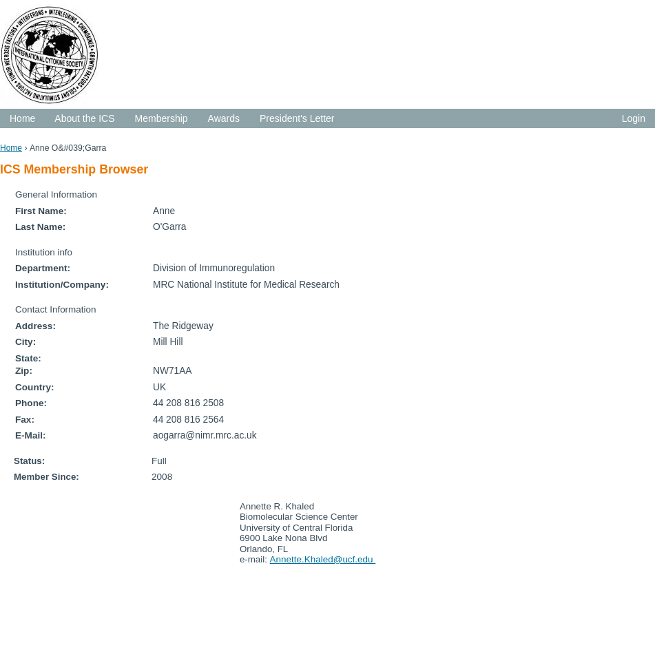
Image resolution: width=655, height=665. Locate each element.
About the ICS (84, 118)
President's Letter (297, 118)
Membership (161, 118)
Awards (224, 118)
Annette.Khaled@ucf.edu (323, 559)
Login (633, 118)
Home (22, 118)
